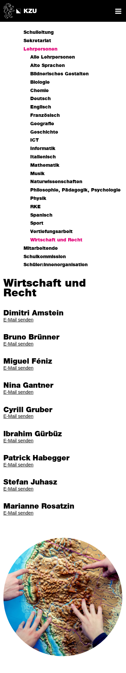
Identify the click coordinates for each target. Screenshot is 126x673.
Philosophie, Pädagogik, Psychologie (75, 190)
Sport (36, 223)
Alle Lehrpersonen (52, 57)
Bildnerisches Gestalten (59, 74)
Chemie (39, 90)
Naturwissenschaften (56, 181)
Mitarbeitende (41, 248)
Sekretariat (37, 41)
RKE (35, 207)
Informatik (42, 148)
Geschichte (44, 132)
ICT (34, 140)
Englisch (40, 107)
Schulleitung (39, 32)
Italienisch (43, 157)
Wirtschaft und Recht (56, 240)
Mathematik (44, 165)
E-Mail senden (18, 319)
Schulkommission (45, 256)
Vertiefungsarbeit (51, 231)
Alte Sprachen (47, 65)
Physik (38, 198)
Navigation (118, 11)
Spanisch (41, 215)
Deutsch (40, 98)
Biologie (40, 82)
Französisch (45, 115)
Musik (37, 173)
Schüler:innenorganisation (56, 265)
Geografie (42, 124)
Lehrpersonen (40, 49)
